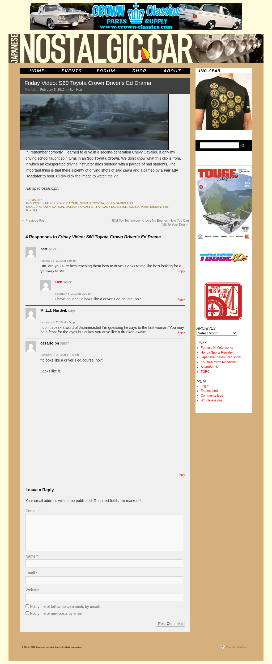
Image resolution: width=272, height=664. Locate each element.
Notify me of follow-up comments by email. (65, 606)
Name (32, 556)
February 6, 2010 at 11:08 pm (59, 354)
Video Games (116, 203)
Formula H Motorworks (217, 348)
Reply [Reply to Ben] (181, 299)
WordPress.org (211, 400)
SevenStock (209, 367)
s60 (165, 206)
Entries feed (209, 391)
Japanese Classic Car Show (221, 357)
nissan (85, 203)
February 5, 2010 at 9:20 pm (73, 293)
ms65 (144, 206)
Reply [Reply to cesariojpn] (181, 474)
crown (45, 206)
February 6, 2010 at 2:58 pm (58, 322)
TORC (205, 372)
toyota (98, 203)
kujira (134, 206)
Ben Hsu (76, 90)
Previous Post (33, 220)
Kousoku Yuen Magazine (218, 362)
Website (32, 590)
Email (31, 573)
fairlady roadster (111, 206)
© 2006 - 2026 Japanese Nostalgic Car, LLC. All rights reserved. (52, 647)
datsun (72, 203)
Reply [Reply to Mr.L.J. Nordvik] (181, 332)
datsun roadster (80, 206)
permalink (34, 199)
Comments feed (212, 395)
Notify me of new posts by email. (57, 613)
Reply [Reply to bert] (181, 271)
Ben (58, 282)
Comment (34, 511)
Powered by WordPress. (236, 647)
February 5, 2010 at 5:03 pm (58, 260)
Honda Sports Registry (217, 352)
